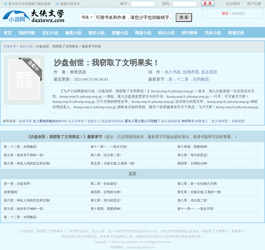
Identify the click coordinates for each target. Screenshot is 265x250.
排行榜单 (189, 33)
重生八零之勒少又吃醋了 (142, 121)
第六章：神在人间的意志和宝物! (27, 163)
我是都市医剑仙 (112, 121)
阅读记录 (236, 33)
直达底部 (209, 72)
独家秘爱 (238, 121)
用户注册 (254, 4)
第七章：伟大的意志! (192, 155)
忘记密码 (233, 4)
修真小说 (73, 33)
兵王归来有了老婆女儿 (84, 121)
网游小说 (143, 33)
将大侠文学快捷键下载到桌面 (29, 4)
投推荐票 (191, 72)
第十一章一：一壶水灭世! (109, 147)
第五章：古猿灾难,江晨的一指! (113, 163)
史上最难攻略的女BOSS (50, 121)
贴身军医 (25, 121)
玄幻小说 (50, 33)
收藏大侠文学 (70, 4)
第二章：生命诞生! (104, 184)
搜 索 (184, 17)
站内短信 (238, 13)
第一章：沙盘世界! (17, 184)
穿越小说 (120, 33)
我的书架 (27, 33)
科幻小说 (166, 33)
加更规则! (11, 192)
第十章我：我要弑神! (192, 147)
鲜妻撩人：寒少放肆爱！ (213, 121)
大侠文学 (34, 16)
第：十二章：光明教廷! (189, 79)
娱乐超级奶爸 (171, 121)
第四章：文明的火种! (192, 163)
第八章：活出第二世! (106, 155)
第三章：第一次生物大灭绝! (197, 184)
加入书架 (172, 72)
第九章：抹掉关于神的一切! (24, 155)
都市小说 (96, 33)
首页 (8, 33)
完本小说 (213, 33)
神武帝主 (187, 121)
